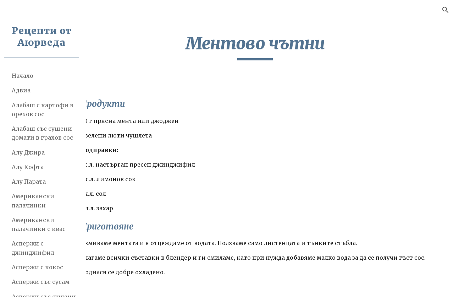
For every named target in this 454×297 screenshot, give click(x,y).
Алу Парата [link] (31, 181)
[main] (271, 46)
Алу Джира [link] (30, 152)
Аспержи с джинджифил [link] (35, 248)
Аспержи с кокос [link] (40, 267)
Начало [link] (25, 75)
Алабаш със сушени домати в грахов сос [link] (45, 133)
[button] (445, 9)
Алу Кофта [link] (30, 167)
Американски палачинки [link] (35, 201)
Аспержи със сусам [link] (43, 281)
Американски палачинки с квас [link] (41, 224)
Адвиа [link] (23, 90)
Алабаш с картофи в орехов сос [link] (45, 110)
